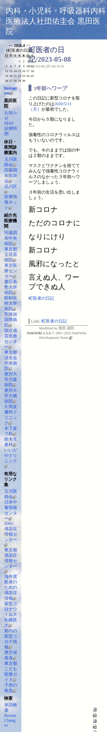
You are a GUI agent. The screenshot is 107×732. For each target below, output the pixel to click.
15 (19, 71)
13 (10, 71)
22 (19, 75)
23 (23, 75)
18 (32, 71)
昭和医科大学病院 (10, 303)
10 (27, 66)
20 (10, 75)
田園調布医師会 (10, 175)
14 (15, 71)
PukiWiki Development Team (62, 335)
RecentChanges (10, 720)
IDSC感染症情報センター (10, 534)
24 (27, 75)
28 (15, 80)
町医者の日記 (41, 298)
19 (6, 75)
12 (6, 71)
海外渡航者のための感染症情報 (10, 587)
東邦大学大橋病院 (10, 395)
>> (28, 45)
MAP (9, 123)
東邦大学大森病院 (10, 379)
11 (32, 66)
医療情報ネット (10, 202)
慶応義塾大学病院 (10, 287)
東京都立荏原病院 (10, 254)
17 (27, 71)
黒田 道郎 (66, 328)
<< (10, 45)
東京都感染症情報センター (10, 560)
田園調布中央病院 (10, 238)
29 (19, 80)
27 (10, 80)
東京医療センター (10, 271)
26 (6, 80)
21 (15, 75)
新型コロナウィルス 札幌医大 (10, 614)
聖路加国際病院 (10, 319)
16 (23, 71)
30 (23, 80)
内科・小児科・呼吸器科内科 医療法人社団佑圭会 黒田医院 (56, 21)
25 (32, 75)
